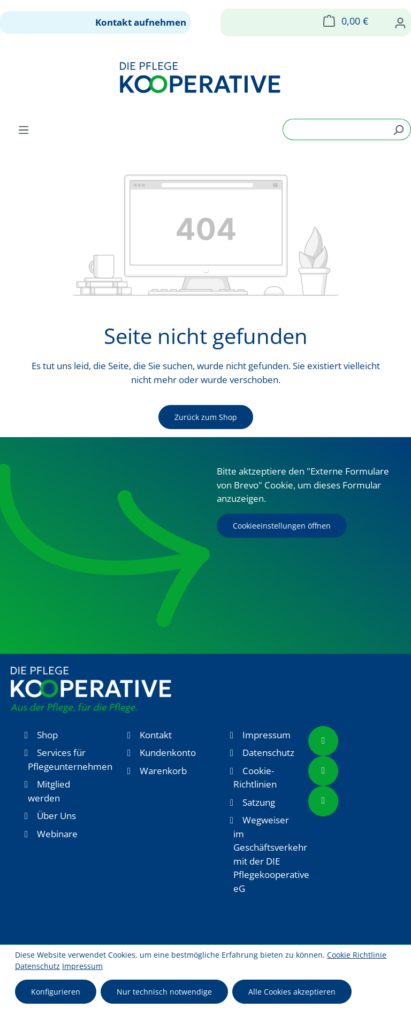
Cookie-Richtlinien (255, 778)
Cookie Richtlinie (356, 955)
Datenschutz (268, 752)
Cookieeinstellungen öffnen (282, 526)
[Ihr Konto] (400, 22)
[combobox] (334, 129)
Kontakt (156, 735)
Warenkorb (163, 771)
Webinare (57, 834)
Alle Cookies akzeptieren (292, 992)
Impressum (266, 735)
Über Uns (56, 815)
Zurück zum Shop (205, 417)
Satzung (258, 802)
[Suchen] (398, 129)
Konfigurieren (55, 992)
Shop (47, 735)
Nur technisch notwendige (164, 992)
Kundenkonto (168, 752)
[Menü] (23, 129)
